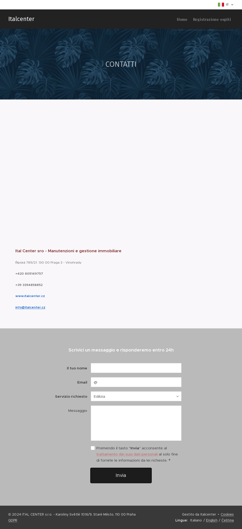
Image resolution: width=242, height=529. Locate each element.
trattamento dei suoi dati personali (127, 454)
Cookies (227, 514)
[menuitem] (177, 19)
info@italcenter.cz (30, 307)
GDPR (12, 520)
